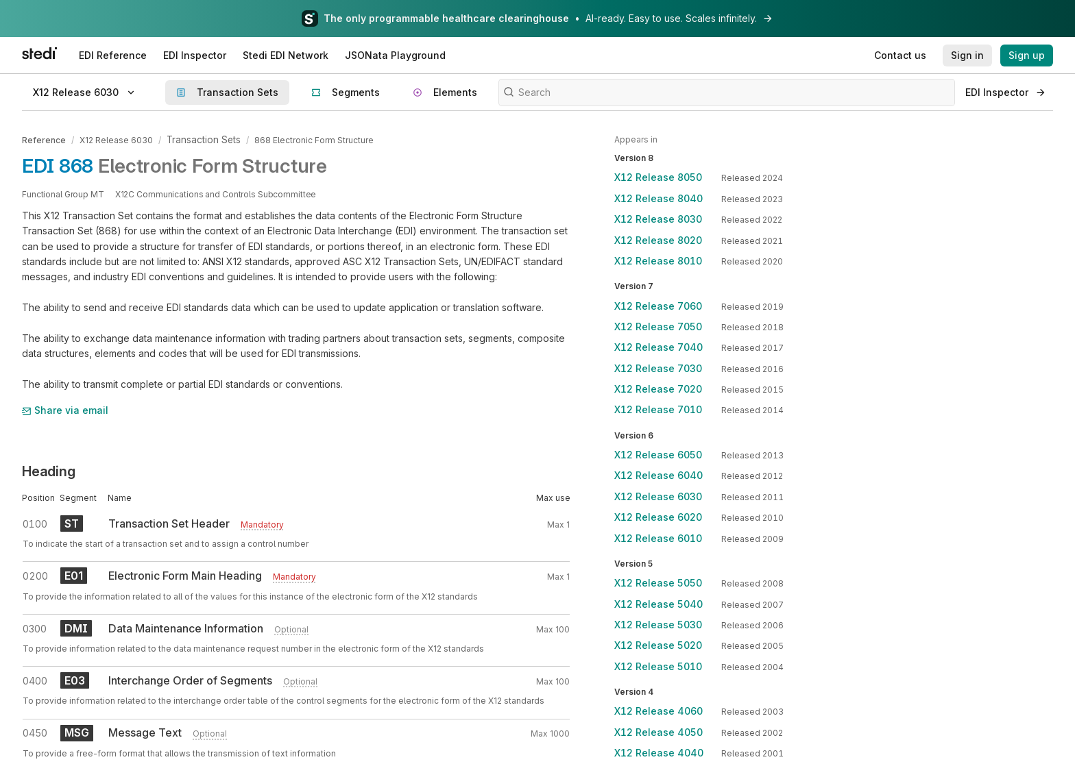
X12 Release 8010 (658, 261)
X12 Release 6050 (658, 454)
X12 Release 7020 (658, 389)
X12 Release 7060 (658, 306)
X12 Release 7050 (658, 326)
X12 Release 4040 (658, 753)
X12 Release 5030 (658, 624)
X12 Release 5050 (658, 583)
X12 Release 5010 (658, 666)
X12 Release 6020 (658, 517)
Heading (48, 469)
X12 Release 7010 (658, 409)
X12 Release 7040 (658, 347)
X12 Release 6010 (658, 538)
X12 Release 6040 (658, 475)
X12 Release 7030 (658, 368)
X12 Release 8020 (658, 240)
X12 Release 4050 (658, 732)
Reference (44, 139)
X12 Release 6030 (116, 139)
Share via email (65, 409)
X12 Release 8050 (658, 177)
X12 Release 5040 (658, 604)
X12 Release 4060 (658, 711)
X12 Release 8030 (658, 219)
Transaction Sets (200, 139)
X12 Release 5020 (658, 645)
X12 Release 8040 (658, 198)
